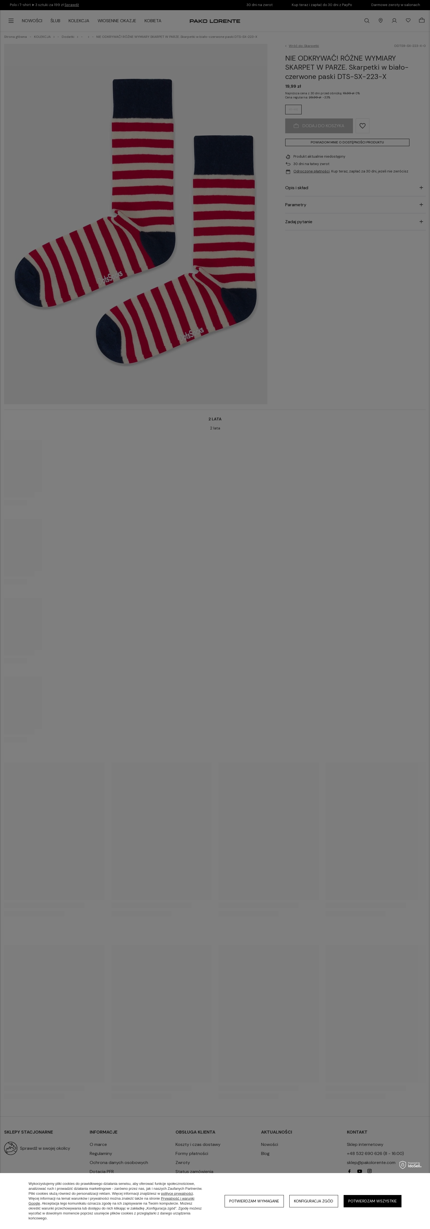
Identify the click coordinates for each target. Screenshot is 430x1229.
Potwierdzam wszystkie (372, 1201)
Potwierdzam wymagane (254, 1201)
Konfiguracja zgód (313, 1201)
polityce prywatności (177, 1193)
